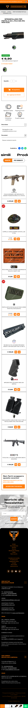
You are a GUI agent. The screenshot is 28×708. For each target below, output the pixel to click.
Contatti (14, 563)
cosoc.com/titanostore (18, 613)
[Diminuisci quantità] (9, 81)
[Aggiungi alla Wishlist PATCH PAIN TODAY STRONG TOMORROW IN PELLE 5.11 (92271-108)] (18, 276)
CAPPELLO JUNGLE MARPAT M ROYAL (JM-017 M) (14, 232)
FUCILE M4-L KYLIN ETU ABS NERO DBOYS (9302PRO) (14, 458)
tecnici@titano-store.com (8, 605)
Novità (7, 160)
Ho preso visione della (14, 523)
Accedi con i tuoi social (14, 486)
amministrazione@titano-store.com (10, 600)
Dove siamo (14, 564)
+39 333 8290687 (12, 593)
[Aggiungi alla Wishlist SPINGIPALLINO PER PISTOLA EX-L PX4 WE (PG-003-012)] (14, 95)
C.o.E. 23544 (14, 694)
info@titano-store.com (11, 595)
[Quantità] (13, 81)
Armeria (14, 547)
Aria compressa (14, 546)
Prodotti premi (14, 559)
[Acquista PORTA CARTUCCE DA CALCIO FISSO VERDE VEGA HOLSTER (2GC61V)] (15, 314)
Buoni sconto (14, 554)
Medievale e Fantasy (14, 550)
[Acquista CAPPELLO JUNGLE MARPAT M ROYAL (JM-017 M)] (15, 239)
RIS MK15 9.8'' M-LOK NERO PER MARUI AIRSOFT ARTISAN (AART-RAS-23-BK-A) (14, 345)
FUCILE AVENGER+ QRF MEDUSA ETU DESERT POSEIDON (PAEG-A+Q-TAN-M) (14, 195)
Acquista (14, 90)
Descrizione (14, 125)
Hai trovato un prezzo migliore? (10, 61)
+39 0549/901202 (8, 592)
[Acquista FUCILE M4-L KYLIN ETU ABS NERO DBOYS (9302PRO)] (15, 464)
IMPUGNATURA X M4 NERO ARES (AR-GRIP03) (14, 383)
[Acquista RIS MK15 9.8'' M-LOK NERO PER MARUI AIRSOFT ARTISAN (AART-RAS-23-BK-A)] (15, 352)
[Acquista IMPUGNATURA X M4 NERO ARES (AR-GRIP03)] (15, 389)
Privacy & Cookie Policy (9, 693)
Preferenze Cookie (21, 693)
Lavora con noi (14, 566)
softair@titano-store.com (18, 1)
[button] (26, 1)
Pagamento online (14, 561)
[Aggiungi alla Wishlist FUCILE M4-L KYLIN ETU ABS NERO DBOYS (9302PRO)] (19, 464)
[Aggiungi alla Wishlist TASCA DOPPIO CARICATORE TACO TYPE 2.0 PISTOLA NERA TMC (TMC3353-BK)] (19, 427)
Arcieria (14, 549)
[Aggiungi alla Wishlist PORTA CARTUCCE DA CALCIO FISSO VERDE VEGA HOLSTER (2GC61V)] (18, 314)
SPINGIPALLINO (7, 13)
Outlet (14, 552)
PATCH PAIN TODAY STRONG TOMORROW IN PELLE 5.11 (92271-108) (14, 270)
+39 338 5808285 (12, 668)
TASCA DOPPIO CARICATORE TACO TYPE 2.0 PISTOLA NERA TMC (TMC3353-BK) (14, 420)
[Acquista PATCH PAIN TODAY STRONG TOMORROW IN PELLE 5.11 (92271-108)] (15, 276)
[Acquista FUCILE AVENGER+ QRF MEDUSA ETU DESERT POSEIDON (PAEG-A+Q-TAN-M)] (16, 201)
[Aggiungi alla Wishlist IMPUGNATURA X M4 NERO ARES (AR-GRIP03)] (18, 389)
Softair (9, 12)
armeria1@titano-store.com (12, 669)
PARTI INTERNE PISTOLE (19, 12)
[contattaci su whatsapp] (26, 706)
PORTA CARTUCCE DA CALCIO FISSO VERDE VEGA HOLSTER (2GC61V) (14, 307)
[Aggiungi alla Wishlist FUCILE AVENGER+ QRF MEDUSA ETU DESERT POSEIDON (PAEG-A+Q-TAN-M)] (19, 201)
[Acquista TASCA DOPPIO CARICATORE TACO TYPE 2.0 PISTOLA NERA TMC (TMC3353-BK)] (15, 427)
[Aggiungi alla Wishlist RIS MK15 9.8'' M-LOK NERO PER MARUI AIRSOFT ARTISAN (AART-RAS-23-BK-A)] (19, 352)
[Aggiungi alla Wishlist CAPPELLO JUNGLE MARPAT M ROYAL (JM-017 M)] (18, 239)
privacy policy (20, 523)
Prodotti (3, 12)
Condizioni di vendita (14, 558)
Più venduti (18, 160)
